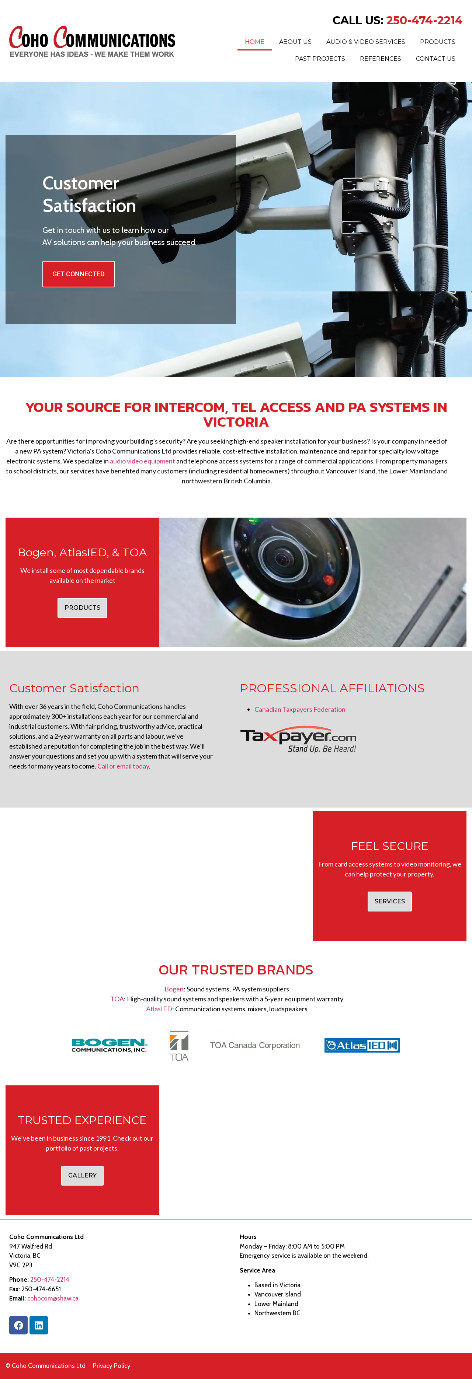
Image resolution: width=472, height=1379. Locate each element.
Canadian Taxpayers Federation (300, 709)
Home (254, 41)
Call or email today (122, 766)
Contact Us (435, 58)
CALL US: (398, 20)
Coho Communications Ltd (49, 1365)
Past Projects (320, 58)
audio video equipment (142, 461)
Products (437, 41)
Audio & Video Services (365, 41)
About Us (295, 41)
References (380, 58)
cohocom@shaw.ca (53, 1298)
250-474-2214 (49, 1279)
